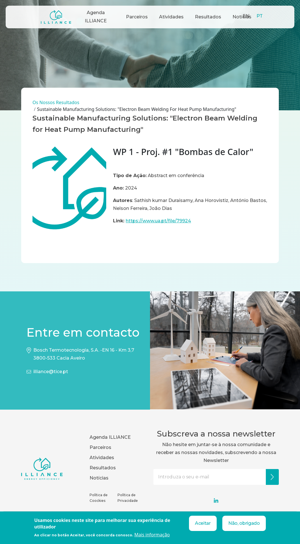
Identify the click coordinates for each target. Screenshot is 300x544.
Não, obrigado (244, 523)
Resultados (208, 17)
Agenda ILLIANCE (96, 16)
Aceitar (203, 523)
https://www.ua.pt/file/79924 (158, 220)
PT (259, 16)
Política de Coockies (99, 498)
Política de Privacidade (128, 498)
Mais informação (152, 535)
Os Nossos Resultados (55, 102)
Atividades (171, 17)
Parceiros (137, 17)
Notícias (99, 478)
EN (246, 16)
